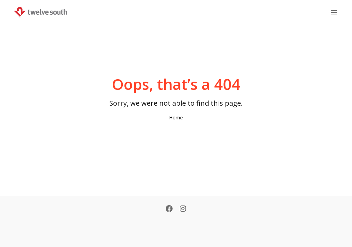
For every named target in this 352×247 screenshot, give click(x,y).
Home (176, 117)
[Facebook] (169, 209)
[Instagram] (183, 209)
